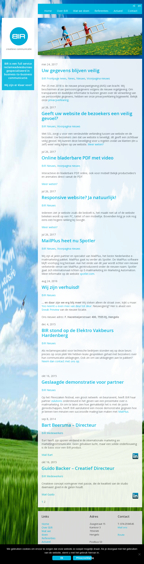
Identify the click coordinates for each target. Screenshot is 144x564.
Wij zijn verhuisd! (60, 287)
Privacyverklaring (84, 557)
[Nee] (139, 554)
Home (48, 11)
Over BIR (62, 11)
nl (134, 6)
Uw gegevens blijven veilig (70, 70)
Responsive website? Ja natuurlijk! (79, 197)
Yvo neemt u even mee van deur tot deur (67, 306)
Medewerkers (55, 433)
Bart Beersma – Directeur (69, 425)
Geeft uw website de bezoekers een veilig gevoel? (87, 115)
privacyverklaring (58, 100)
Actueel (118, 11)
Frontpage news (56, 78)
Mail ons (122, 527)
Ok (61, 557)
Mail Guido (48, 494)
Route (121, 534)
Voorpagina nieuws (98, 78)
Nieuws (80, 78)
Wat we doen (81, 11)
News (71, 78)
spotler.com (87, 274)
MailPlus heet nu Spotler (68, 240)
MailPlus (123, 411)
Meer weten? (96, 144)
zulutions (56, 401)
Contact (132, 11)
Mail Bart (47, 455)
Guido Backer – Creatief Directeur (78, 468)
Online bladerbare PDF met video (77, 158)
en (139, 6)
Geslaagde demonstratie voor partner (83, 382)
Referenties (101, 11)
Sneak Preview (50, 309)
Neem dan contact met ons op (60, 361)
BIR (44, 78)
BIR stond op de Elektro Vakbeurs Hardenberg (78, 332)
